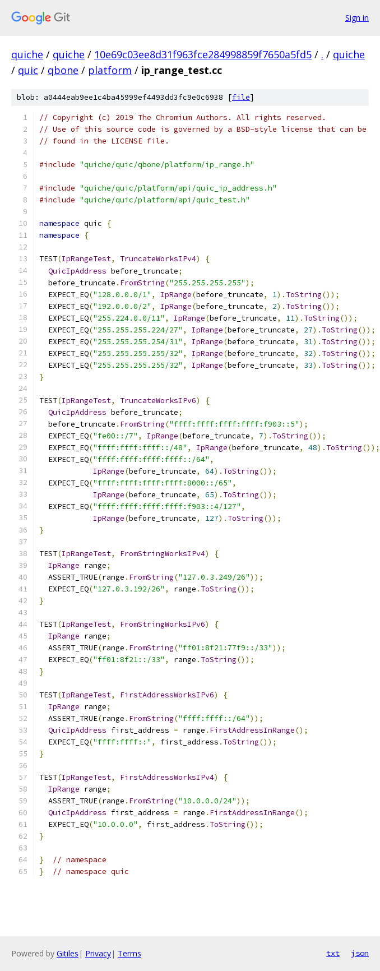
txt (333, 953)
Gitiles (67, 953)
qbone (63, 70)
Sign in (357, 17)
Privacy (98, 953)
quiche (27, 54)
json (360, 953)
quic (28, 70)
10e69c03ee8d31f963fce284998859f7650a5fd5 (203, 54)
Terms (129, 953)
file (241, 97)
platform (110, 70)
